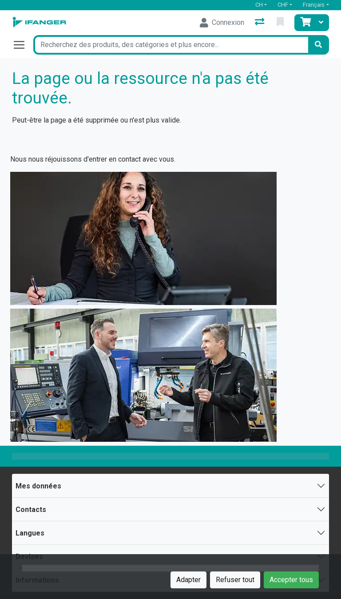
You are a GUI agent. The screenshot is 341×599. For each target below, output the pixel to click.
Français (314, 4)
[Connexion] (222, 23)
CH (259, 4)
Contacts (31, 509)
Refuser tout (235, 579)
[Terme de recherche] (170, 45)
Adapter (188, 579)
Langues (30, 533)
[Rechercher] (318, 45)
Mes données (38, 486)
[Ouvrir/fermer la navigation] (22, 45)
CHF (283, 4)
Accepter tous (291, 579)
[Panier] (304, 22)
